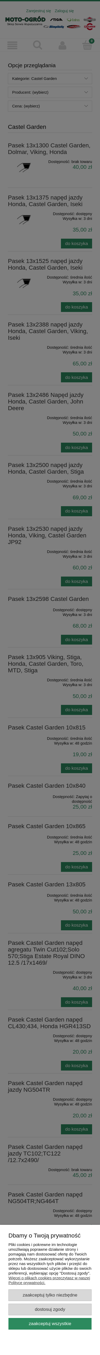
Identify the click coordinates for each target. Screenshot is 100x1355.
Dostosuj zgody (50, 1309)
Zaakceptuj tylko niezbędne (50, 1295)
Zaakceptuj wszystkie (50, 1323)
